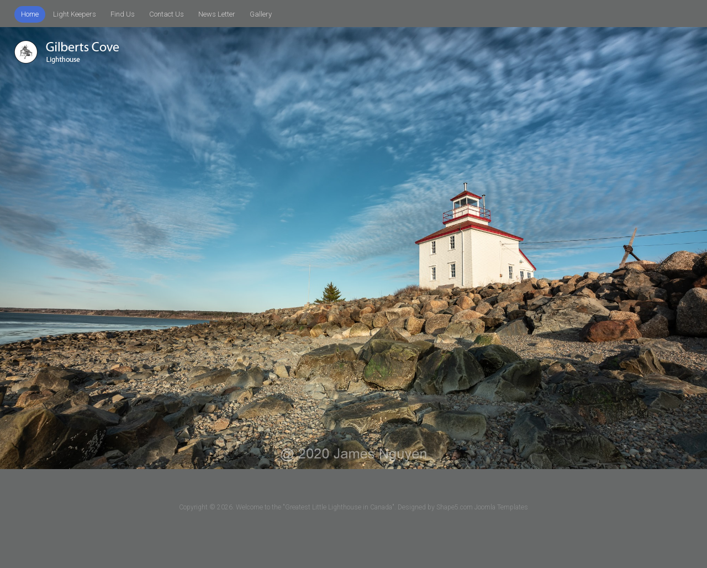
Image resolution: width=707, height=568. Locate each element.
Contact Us (166, 14)
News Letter (216, 14)
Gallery (261, 14)
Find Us (122, 14)
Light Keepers (74, 14)
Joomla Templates (501, 507)
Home (30, 14)
